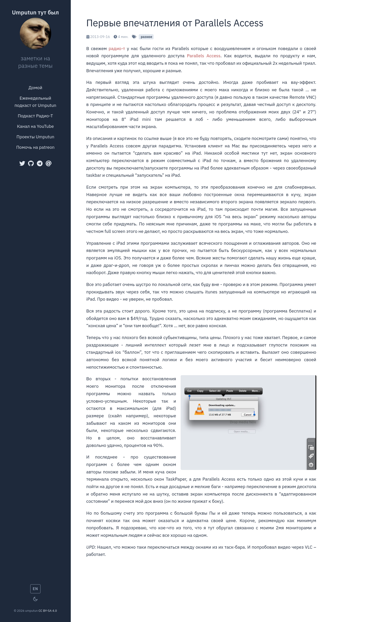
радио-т (116, 48)
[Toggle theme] (35, 598)
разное (146, 36)
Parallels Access (203, 55)
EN (35, 588)
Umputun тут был (35, 12)
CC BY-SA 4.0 (47, 610)
